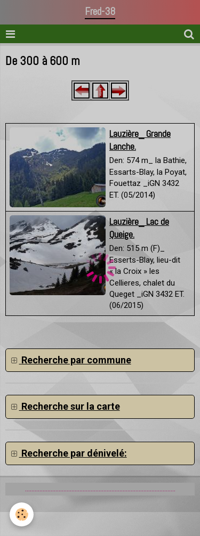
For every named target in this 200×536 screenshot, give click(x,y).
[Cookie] (22, 514)
